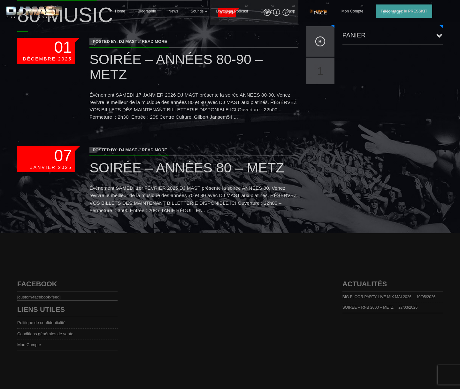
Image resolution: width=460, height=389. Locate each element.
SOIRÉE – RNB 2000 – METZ (368, 307)
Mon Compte (352, 11)
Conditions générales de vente (45, 333)
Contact (267, 11)
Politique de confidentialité (41, 322)
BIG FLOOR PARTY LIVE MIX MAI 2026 (376, 297)
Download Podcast (232, 11)
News (173, 11)
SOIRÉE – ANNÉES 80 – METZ (186, 167)
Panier (354, 35)
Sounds (197, 11)
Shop (290, 11)
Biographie (147, 11)
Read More (154, 41)
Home (120, 11)
